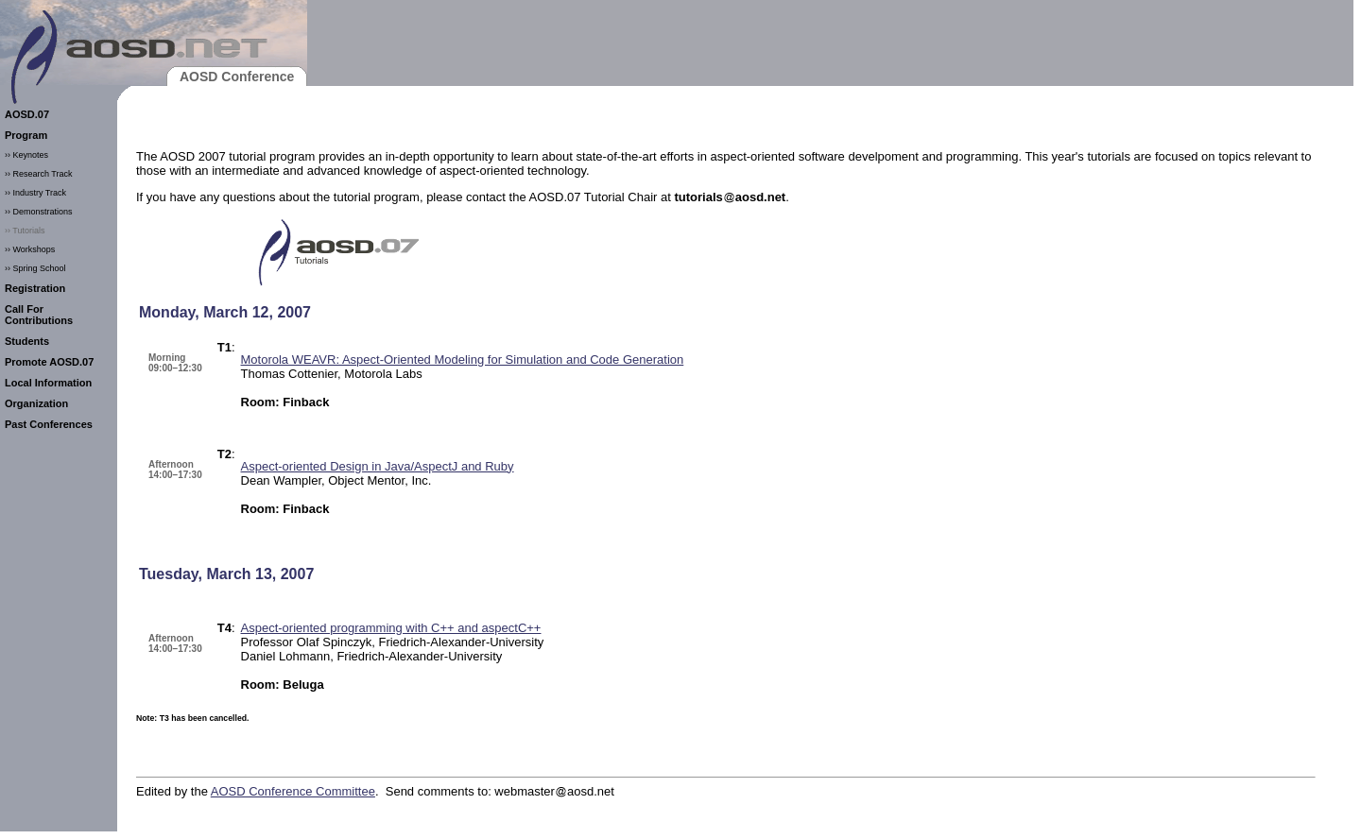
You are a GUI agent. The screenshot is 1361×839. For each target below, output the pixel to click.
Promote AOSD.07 (49, 362)
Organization (36, 403)
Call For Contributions (39, 314)
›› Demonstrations (39, 211)
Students (27, 341)
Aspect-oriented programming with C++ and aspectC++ (391, 628)
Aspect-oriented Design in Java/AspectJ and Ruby (377, 466)
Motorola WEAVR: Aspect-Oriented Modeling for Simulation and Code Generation (462, 359)
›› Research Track (39, 174)
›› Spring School (35, 268)
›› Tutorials (25, 230)
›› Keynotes (26, 155)
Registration (35, 288)
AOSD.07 (27, 114)
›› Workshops (30, 249)
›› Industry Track (35, 192)
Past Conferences (49, 424)
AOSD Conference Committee (293, 791)
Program (26, 135)
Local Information (48, 382)
